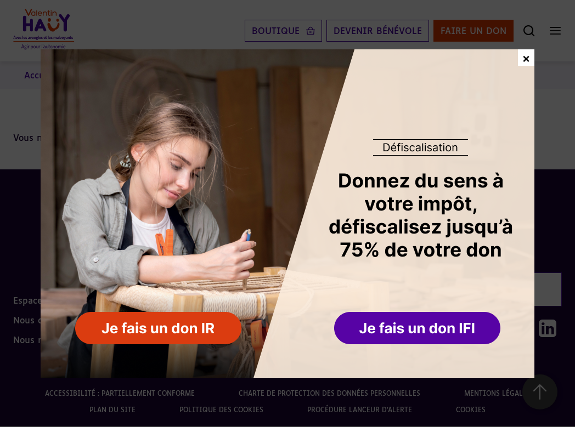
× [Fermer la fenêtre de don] (526, 57)
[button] (418, 329)
